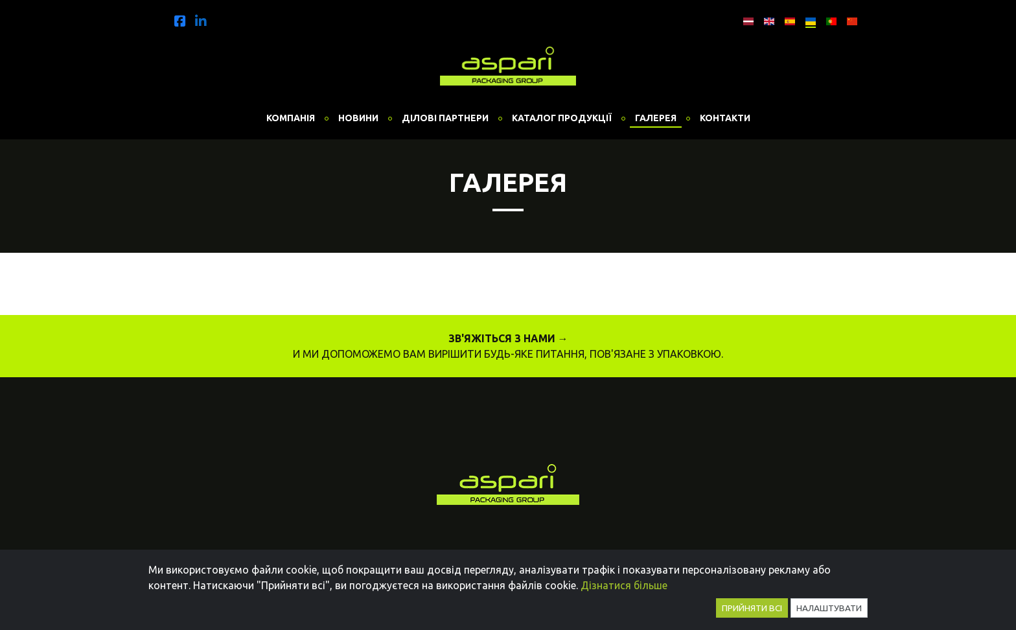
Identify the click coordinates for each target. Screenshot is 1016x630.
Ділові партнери (445, 118)
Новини (358, 118)
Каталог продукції (562, 118)
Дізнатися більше (624, 585)
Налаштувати (829, 608)
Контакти (725, 118)
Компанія (290, 118)
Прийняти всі (752, 608)
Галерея (655, 118)
